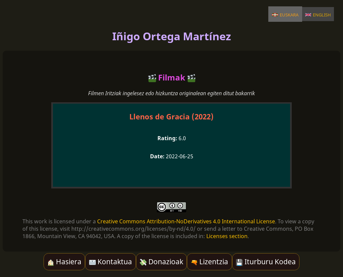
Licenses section (227, 236)
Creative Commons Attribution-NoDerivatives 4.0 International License (186, 221)
